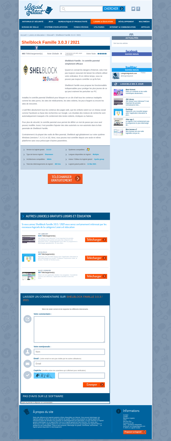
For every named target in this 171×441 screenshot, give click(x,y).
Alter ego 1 (130, 119)
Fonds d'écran (81, 27)
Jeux (50, 22)
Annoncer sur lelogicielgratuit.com (134, 426)
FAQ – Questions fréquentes (132, 424)
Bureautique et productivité (73, 22)
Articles (145, 27)
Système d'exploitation (55, 27)
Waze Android (44, 270)
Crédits (125, 416)
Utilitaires (99, 27)
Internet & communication (123, 27)
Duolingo (42, 252)
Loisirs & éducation (103, 22)
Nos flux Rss (127, 421)
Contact (125, 415)
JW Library (43, 234)
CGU (124, 420)
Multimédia (144, 22)
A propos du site (128, 423)
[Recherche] (81, 8)
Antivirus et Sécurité (32, 22)
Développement (126, 22)
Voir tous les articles (120, 43)
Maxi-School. (131, 90)
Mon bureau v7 (131, 129)
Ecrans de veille (30, 27)
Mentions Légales (129, 418)
